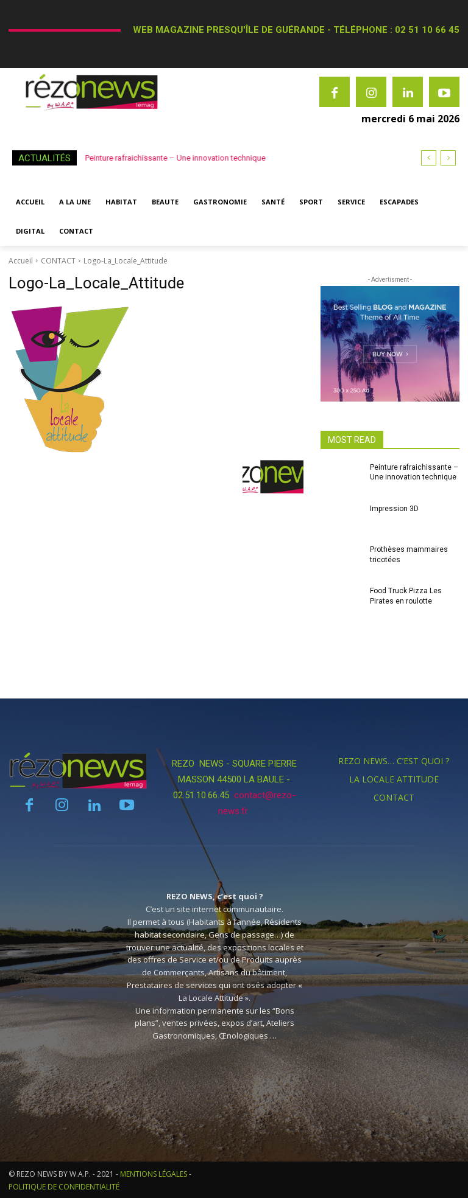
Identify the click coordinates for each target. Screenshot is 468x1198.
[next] (448, 157)
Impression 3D (394, 508)
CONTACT (58, 261)
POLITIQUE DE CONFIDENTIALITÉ (64, 1187)
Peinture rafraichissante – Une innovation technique (176, 157)
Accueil (21, 261)
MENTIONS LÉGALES (153, 1174)
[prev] (428, 157)
